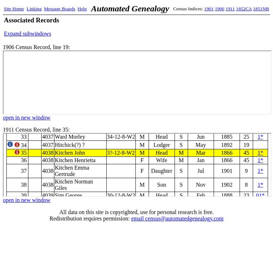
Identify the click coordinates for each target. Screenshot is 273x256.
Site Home (14, 8)
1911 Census (137, 165)
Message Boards (59, 8)
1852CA (244, 8)
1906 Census (137, 82)
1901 (209, 8)
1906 (220, 8)
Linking (34, 8)
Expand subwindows (27, 34)
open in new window (26, 117)
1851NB (261, 8)
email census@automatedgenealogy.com (177, 218)
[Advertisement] (186, 26)
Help (82, 8)
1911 (230, 8)
